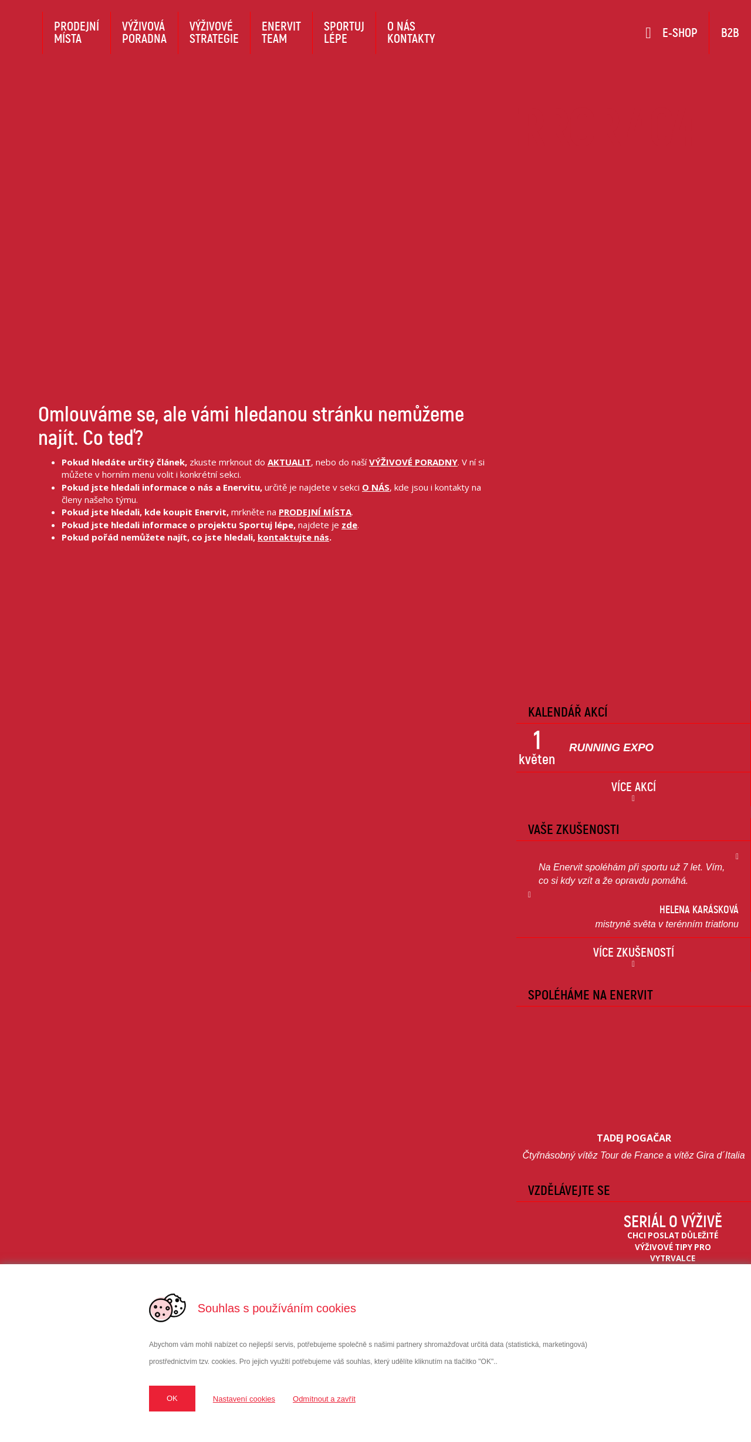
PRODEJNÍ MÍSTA (315, 512)
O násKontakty (411, 32)
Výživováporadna (144, 32)
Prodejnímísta (76, 32)
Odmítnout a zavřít (324, 1398)
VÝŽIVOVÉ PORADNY (413, 462)
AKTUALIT (289, 462)
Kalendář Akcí (568, 712)
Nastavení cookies (244, 1398)
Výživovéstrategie (214, 32)
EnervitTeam (281, 32)
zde (349, 525)
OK (172, 1398)
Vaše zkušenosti (574, 829)
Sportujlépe (344, 32)
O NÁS (376, 487)
